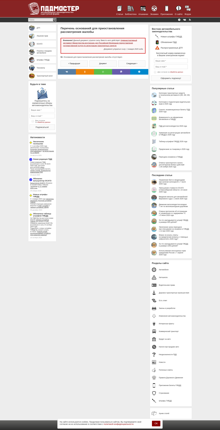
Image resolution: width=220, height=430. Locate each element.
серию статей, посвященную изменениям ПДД (40, 171)
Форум (188, 14)
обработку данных (43, 122)
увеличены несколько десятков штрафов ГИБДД (42, 200)
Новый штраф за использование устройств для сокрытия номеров (40, 233)
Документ (103, 64)
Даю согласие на (43, 121)
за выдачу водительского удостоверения (39, 150)
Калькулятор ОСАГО (37, 183)
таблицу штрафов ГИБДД (39, 207)
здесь (42, 167)
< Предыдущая (74, 64)
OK (156, 423)
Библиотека (131, 14)
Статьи (119, 14)
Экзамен (154, 14)
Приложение (167, 14)
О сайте (179, 14)
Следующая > (131, 64)
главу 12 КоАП (43, 205)
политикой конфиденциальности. (119, 424)
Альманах (143, 14)
